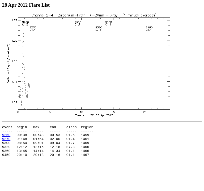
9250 (6, 137)
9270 (6, 142)
